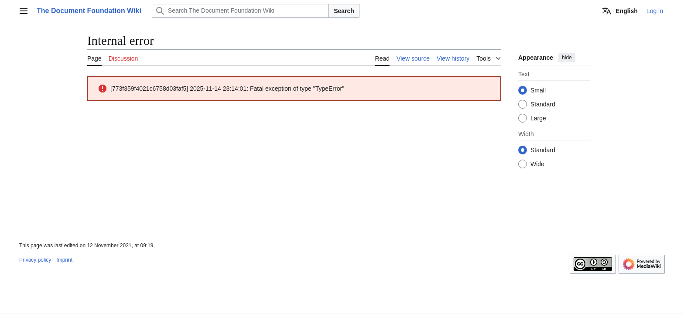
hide (567, 58)
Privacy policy (35, 260)
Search (344, 10)
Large (538, 118)
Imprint (64, 260)
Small (538, 90)
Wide (537, 163)
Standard (542, 104)
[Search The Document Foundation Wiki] (240, 11)
